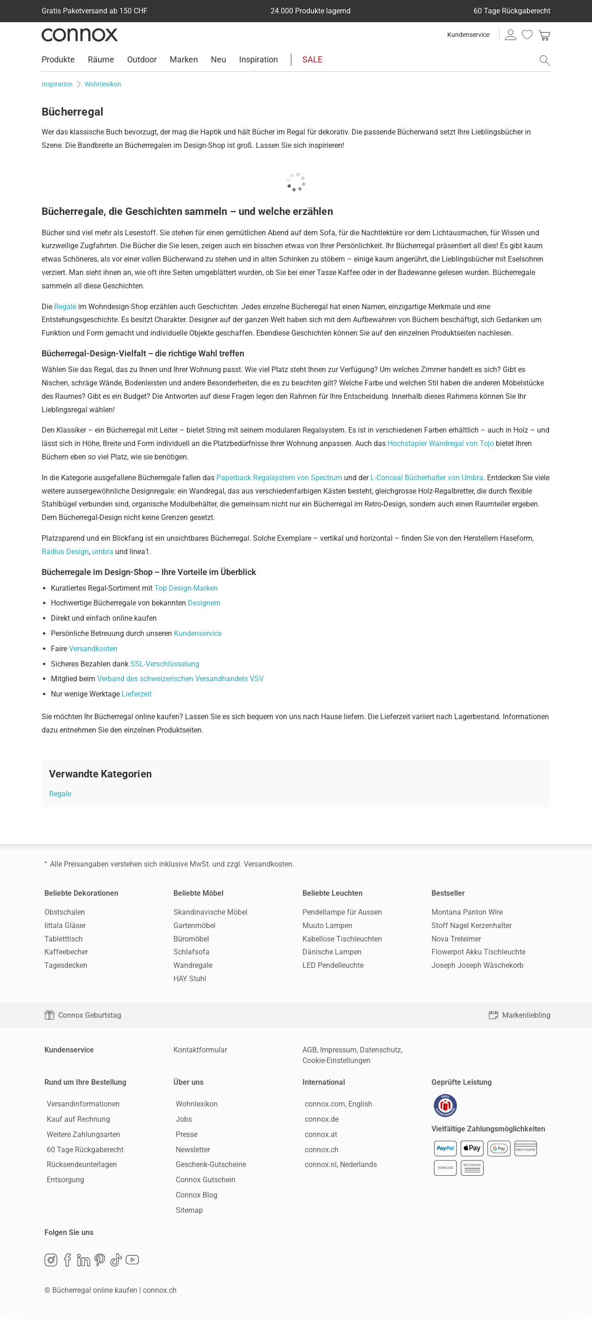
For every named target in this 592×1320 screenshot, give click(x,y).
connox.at (318, 1135)
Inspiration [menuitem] (258, 59)
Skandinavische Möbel (210, 912)
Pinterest (99, 1262)
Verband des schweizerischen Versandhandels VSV (180, 678)
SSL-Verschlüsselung (164, 664)
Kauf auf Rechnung (76, 1120)
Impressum (338, 1049)
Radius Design (65, 551)
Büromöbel (191, 939)
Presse (184, 1135)
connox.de (319, 1120)
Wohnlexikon (194, 1105)
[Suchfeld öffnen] (544, 60)
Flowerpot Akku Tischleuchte (478, 951)
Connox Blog (194, 1196)
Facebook (67, 1262)
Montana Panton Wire (467, 912)
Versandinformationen (80, 1105)
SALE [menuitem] (312, 59)
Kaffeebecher (66, 951)
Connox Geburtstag (82, 1015)
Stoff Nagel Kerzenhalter (472, 925)
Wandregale (192, 965)
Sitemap (187, 1211)
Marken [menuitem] (184, 59)
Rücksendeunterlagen (79, 1165)
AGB (309, 1049)
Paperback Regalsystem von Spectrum (279, 477)
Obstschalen (64, 912)
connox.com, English (336, 1105)
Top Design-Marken (186, 588)
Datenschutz (380, 1049)
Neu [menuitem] (218, 59)
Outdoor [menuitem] (142, 59)
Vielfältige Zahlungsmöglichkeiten (488, 1131)
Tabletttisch (63, 939)
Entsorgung (63, 1181)
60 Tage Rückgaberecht (82, 1150)
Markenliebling (519, 1015)
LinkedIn (83, 1262)
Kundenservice (468, 34)
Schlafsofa (191, 951)
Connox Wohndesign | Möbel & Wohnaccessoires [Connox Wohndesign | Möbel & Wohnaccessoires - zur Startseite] (80, 35)
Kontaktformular (200, 1049)
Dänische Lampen (332, 951)
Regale (65, 306)
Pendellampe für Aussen (342, 912)
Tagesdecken (65, 965)
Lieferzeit (137, 694)
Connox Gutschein (203, 1181)
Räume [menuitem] (101, 59)
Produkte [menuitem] (58, 59)
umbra (102, 551)
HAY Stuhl (189, 978)
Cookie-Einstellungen (336, 1060)
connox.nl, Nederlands (338, 1165)
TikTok (116, 1262)
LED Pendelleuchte (333, 965)
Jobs (181, 1120)
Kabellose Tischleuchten (342, 939)
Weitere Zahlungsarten (81, 1135)
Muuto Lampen (327, 925)
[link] (544, 34)
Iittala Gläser (65, 925)
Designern (204, 603)
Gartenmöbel (194, 925)
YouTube (132, 1262)
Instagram (50, 1262)
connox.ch (319, 1150)
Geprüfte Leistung (462, 1082)
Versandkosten (93, 648)
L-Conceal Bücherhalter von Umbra (426, 477)
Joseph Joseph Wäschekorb (478, 965)
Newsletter (190, 1150)
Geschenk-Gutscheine (208, 1165)
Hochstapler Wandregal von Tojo (441, 443)
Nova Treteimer (456, 939)
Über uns (188, 1082)
